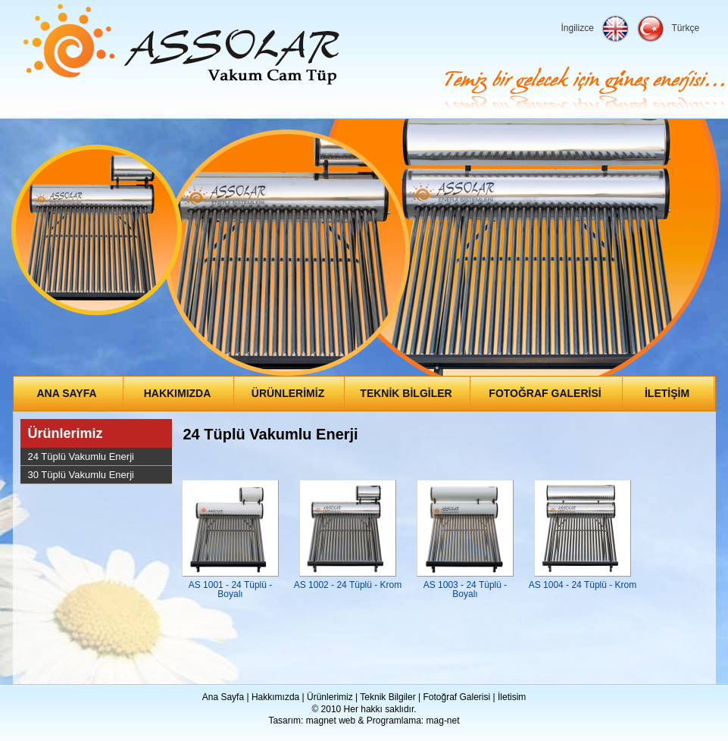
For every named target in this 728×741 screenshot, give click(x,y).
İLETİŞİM (667, 393)
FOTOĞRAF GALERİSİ (545, 393)
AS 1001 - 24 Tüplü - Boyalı (231, 589)
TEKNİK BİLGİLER (405, 393)
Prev (24, 252)
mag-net (443, 720)
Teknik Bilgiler (387, 697)
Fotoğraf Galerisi (456, 697)
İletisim (512, 697)
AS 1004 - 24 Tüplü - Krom (583, 585)
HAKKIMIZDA (177, 393)
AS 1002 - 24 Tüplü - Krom (348, 585)
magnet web (330, 720)
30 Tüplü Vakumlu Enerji (81, 474)
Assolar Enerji (181, 45)
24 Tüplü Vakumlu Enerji (81, 456)
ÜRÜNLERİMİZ (288, 393)
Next (704, 252)
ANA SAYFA (66, 393)
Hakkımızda (275, 697)
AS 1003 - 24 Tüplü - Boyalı (465, 589)
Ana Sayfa (223, 697)
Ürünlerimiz (65, 433)
